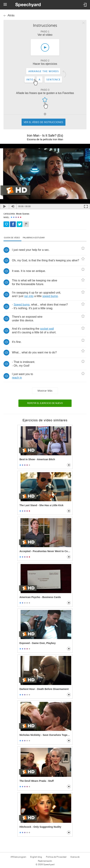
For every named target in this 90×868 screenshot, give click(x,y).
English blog (36, 857)
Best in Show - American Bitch (37, 459)
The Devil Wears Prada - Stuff (36, 780)
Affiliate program (18, 857)
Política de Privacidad (56, 857)
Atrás (11, 15)
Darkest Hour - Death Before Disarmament (44, 689)
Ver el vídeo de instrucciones (43, 122)
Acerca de (74, 857)
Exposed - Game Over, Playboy (37, 643)
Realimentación (45, 861)
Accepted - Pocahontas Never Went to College (45, 551)
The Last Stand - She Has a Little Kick (41, 505)
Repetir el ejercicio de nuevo (45, 403)
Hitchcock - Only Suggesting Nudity (40, 826)
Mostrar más (45, 390)
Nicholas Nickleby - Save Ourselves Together (45, 735)
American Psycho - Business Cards (40, 597)
